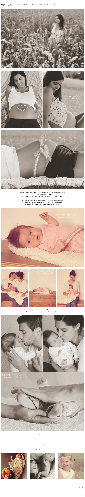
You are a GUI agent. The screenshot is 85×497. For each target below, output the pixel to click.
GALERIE (26, 4)
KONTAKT (47, 4)
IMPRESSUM (55, 4)
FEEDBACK (39, 4)
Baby (34, 440)
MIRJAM (18, 4)
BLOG (32, 4)
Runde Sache (49, 440)
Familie (40, 440)
